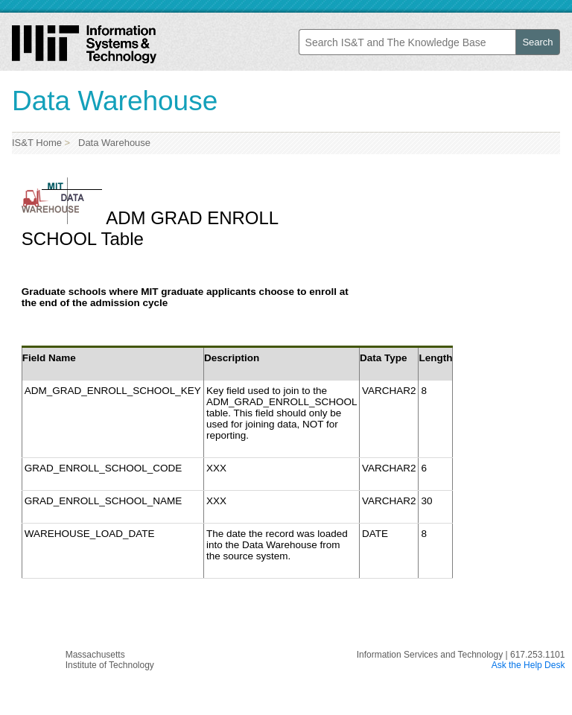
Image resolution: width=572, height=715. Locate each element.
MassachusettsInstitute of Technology (110, 659)
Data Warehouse (111, 142)
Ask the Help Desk (528, 665)
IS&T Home (37, 142)
